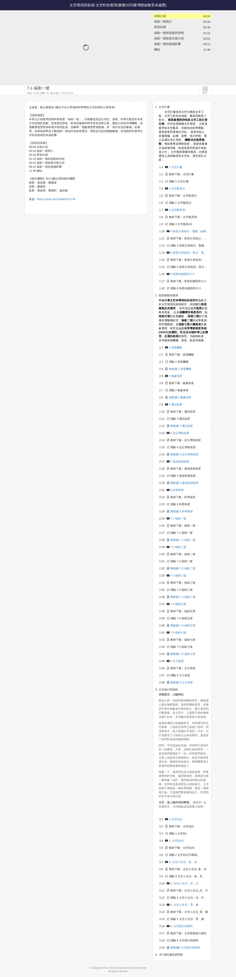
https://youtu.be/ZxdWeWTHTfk (56, 199)
